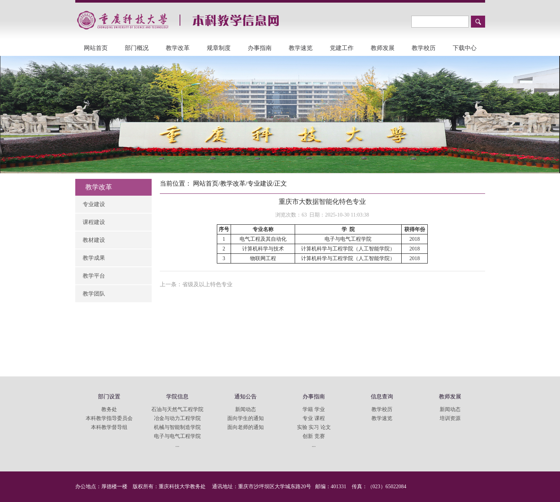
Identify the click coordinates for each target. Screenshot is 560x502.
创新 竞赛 (314, 436)
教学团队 (94, 294)
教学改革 (178, 48)
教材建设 (94, 240)
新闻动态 (245, 409)
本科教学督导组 (109, 427)
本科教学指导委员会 (109, 418)
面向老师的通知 (245, 427)
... (177, 445)
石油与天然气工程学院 (177, 409)
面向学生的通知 (245, 418)
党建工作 (342, 48)
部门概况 (137, 48)
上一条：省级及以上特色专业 (196, 284)
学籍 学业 (314, 409)
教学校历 (424, 48)
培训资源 (450, 418)
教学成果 (94, 258)
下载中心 (465, 48)
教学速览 (301, 48)
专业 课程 (314, 418)
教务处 (109, 409)
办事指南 (260, 48)
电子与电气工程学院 (177, 436)
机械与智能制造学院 (177, 427)
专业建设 (94, 204)
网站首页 (96, 48)
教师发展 (383, 48)
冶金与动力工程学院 (177, 418)
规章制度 (219, 48)
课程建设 (94, 222)
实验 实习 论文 (314, 427)
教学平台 (94, 276)
